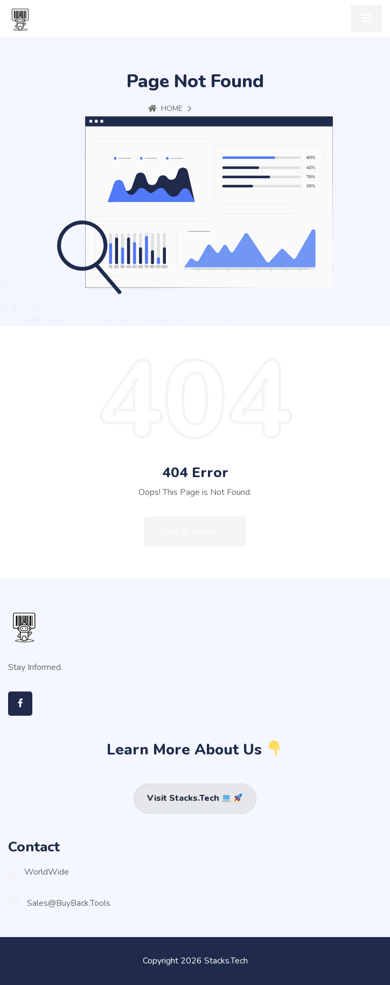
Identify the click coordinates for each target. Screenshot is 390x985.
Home (165, 108)
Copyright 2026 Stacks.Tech (195, 961)
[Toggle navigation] (366, 18)
